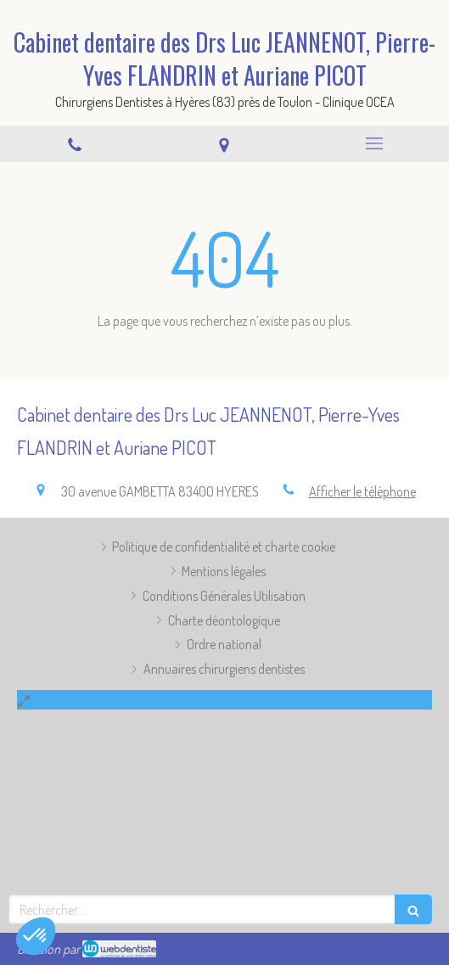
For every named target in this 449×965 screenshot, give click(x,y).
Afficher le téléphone (362, 491)
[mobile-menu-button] (374, 143)
